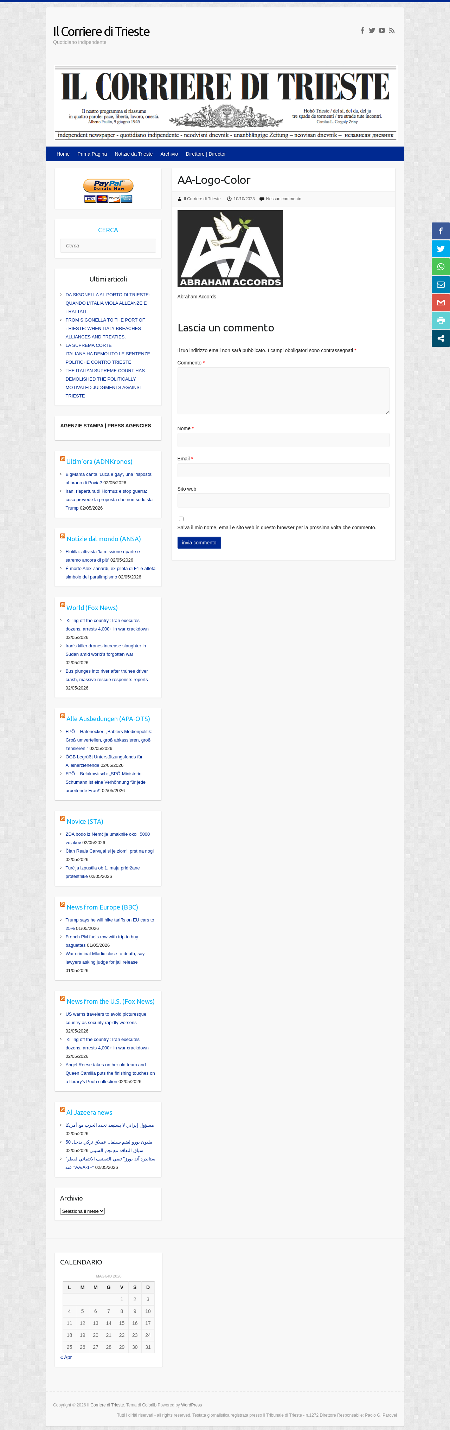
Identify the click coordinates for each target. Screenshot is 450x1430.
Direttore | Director (206, 154)
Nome (186, 428)
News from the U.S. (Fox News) (110, 1001)
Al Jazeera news (89, 1112)
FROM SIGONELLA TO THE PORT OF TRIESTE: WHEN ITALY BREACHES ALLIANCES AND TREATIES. (105, 328)
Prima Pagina (92, 154)
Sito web (187, 489)
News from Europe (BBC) (102, 907)
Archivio (169, 154)
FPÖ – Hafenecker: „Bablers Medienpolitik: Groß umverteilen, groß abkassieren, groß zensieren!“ (108, 740)
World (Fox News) (92, 607)
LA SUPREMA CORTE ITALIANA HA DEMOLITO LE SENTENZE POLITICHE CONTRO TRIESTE (107, 354)
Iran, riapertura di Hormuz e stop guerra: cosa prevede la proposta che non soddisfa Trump (109, 499)
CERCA (108, 229)
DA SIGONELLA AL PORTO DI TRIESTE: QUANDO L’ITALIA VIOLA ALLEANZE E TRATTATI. (107, 303)
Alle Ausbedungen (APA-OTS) (108, 718)
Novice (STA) (84, 821)
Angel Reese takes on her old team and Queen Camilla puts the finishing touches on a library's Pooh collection (110, 1073)
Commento (191, 362)
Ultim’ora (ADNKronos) (99, 461)
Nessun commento (283, 198)
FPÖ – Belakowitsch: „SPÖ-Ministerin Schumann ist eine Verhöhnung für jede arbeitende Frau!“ (105, 782)
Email (185, 458)
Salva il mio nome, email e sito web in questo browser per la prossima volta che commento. (277, 527)
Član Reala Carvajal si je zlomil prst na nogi (109, 851)
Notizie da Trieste (134, 154)
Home (63, 154)
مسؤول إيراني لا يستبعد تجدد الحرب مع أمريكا (109, 1125)
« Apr (66, 1357)
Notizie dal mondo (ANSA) (103, 538)
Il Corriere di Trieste (101, 31)
